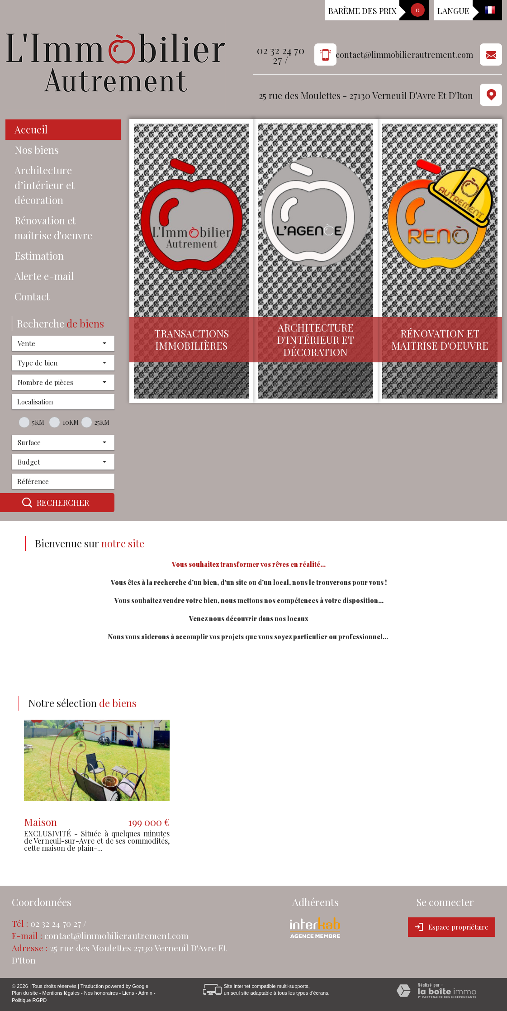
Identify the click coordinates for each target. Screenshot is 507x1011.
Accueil (30, 129)
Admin (145, 993)
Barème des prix (362, 10)
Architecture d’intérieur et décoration (44, 185)
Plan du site (25, 993)
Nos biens (36, 150)
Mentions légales (61, 993)
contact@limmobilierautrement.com (404, 55)
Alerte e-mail (44, 276)
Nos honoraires (101, 993)
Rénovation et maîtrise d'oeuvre (53, 228)
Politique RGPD (29, 1000)
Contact (32, 296)
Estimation (39, 255)
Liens (128, 993)
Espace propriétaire (451, 926)
